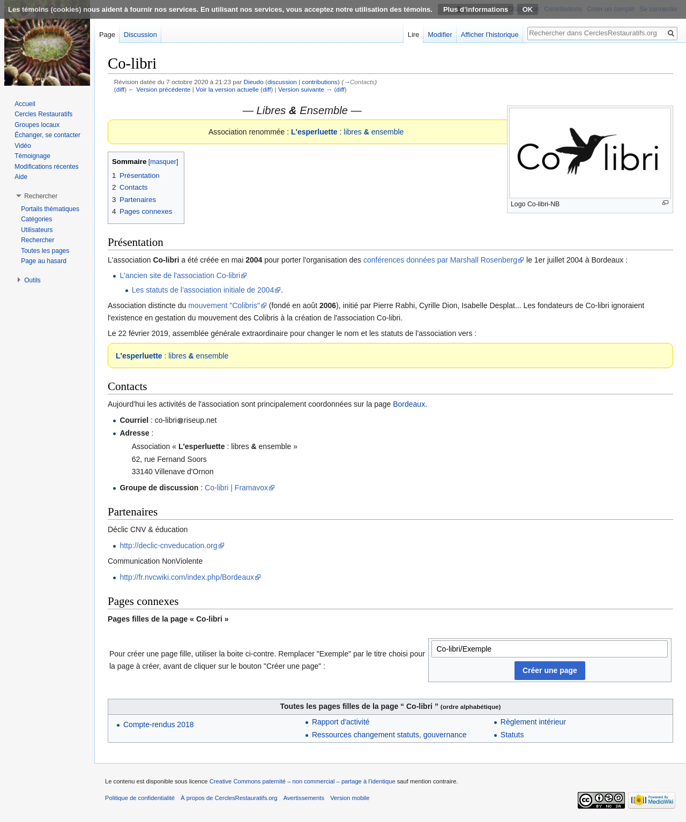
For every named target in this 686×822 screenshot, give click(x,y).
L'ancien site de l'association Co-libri (180, 275)
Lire (413, 35)
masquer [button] (163, 162)
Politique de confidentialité (140, 798)
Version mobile (349, 798)
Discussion (140, 35)
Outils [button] (32, 280)
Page (107, 35)
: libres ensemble (347, 132)
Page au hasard (43, 261)
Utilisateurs (37, 230)
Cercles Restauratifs (43, 114)
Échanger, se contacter (47, 135)
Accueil (24, 104)
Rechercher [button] (40, 196)
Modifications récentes (46, 166)
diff (120, 89)
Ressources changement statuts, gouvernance (389, 734)
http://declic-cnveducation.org (168, 545)
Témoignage (32, 156)
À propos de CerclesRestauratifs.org (229, 798)
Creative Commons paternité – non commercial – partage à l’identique (303, 781)
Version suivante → (305, 89)
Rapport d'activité (341, 722)
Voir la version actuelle (227, 89)
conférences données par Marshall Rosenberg (440, 260)
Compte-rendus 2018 (158, 724)
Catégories (36, 219)
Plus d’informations (475, 9)
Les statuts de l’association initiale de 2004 (203, 290)
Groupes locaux (36, 125)
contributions (320, 81)
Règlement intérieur (533, 722)
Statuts (512, 734)
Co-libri (166, 260)
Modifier (440, 35)
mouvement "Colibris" (224, 305)
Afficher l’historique (490, 35)
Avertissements (304, 798)
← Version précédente (159, 89)
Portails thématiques (50, 209)
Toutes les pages (45, 251)
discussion (282, 81)
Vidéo (22, 146)
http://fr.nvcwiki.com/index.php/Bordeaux (187, 577)
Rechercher (37, 240)
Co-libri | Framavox (236, 487)
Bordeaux (409, 404)
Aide (20, 177)
